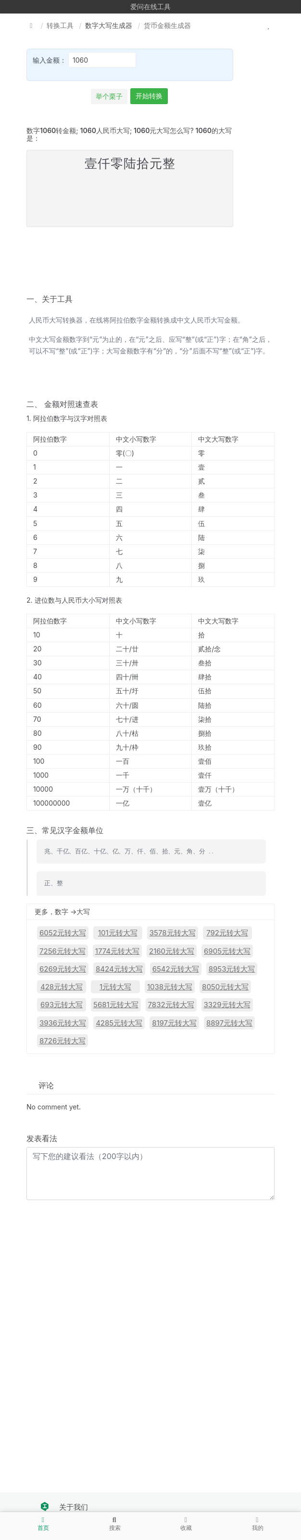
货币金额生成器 (167, 25)
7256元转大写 (62, 951)
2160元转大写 (171, 951)
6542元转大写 (175, 968)
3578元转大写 (173, 932)
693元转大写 (61, 1004)
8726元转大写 (62, 1040)
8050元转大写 (225, 986)
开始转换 (149, 96)
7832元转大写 (171, 1004)
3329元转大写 (227, 1004)
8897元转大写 (229, 1022)
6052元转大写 (62, 932)
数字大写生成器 (108, 25)
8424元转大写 (119, 968)
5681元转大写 (115, 1004)
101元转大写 (118, 932)
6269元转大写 (62, 968)
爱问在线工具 (150, 6)
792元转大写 (227, 932)
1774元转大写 (117, 951)
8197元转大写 (174, 1022)
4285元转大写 (119, 1022)
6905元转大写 (227, 951)
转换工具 (60, 25)
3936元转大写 (62, 1022)
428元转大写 (61, 986)
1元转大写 (115, 986)
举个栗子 (109, 96)
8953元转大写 (232, 968)
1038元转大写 (169, 986)
